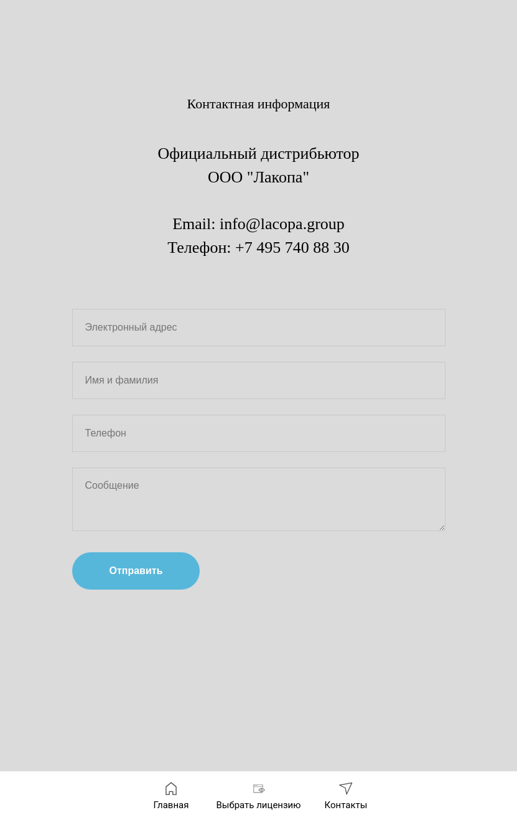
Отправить (136, 570)
